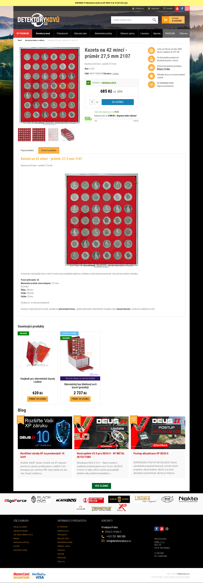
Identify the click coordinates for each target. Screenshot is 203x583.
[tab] (27, 150)
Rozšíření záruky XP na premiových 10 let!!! (42, 455)
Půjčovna (184, 33)
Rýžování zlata (80, 33)
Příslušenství (62, 33)
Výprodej (157, 33)
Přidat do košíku (37, 399)
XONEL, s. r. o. (159, 542)
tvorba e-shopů (169, 577)
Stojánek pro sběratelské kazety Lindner (37, 380)
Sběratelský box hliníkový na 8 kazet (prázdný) (80, 386)
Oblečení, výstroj (127, 33)
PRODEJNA (170, 33)
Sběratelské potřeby (103, 33)
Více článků (101, 485)
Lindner (115, 73)
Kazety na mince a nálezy (34, 40)
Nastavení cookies (20, 550)
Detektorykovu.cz (183, 574)
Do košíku (117, 102)
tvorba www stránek (182, 577)
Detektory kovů (43, 33)
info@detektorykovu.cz (118, 541)
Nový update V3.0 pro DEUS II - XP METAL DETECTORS (101, 455)
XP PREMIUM (23, 33)
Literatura (145, 33)
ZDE (125, 3)
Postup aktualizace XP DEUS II (151, 453)
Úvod (20, 40)
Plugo (160, 577)
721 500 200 (115, 536)
